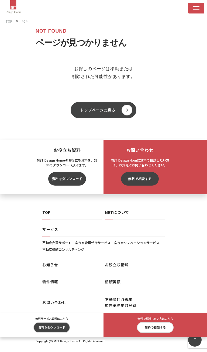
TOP (46, 212)
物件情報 (50, 281)
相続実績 (113, 281)
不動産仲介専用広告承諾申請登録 (121, 302)
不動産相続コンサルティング (63, 249)
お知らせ (50, 264)
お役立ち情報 (117, 264)
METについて (117, 212)
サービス (50, 229)
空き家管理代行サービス (93, 242)
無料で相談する (139, 179)
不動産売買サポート (56, 242)
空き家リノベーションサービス (136, 242)
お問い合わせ (54, 302)
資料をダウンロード (67, 179)
